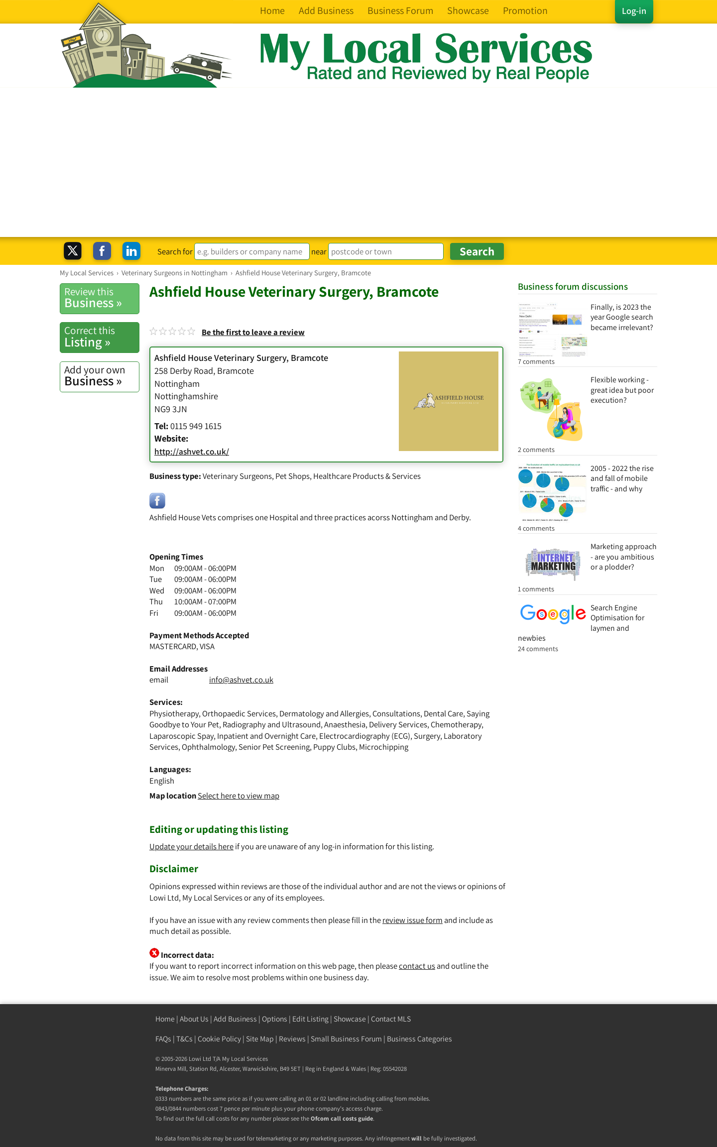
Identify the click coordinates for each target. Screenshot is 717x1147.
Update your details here (191, 846)
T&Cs (184, 1038)
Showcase (350, 1019)
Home (165, 1019)
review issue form (412, 920)
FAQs (163, 1038)
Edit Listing (310, 1019)
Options (274, 1019)
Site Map (260, 1038)
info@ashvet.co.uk (241, 679)
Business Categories (419, 1038)
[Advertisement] (358, 162)
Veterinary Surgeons (237, 475)
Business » (101, 297)
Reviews (292, 1038)
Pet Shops (292, 475)
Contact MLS (391, 1019)
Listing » (101, 336)
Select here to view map (238, 795)
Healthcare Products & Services (367, 475)
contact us (417, 965)
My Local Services (245, 1058)
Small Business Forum (346, 1038)
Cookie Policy (219, 1038)
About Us (194, 1019)
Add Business (235, 1019)
